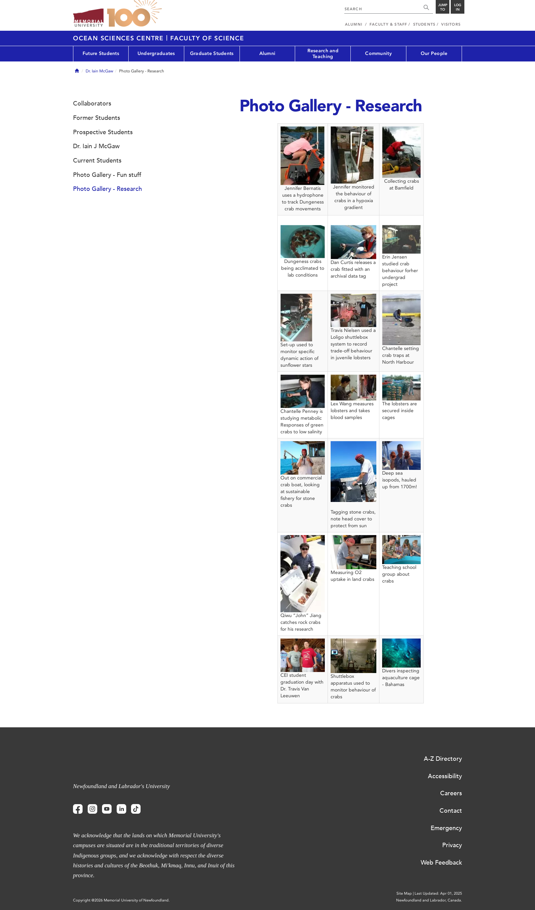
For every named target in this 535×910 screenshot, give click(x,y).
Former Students (96, 118)
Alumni (267, 53)
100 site (134, 13)
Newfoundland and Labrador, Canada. (429, 900)
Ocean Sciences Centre (119, 38)
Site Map (404, 893)
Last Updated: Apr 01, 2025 (438, 893)
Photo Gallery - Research (107, 189)
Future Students (101, 53)
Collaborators (92, 103)
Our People (434, 53)
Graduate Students (212, 53)
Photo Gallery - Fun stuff (107, 175)
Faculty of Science (207, 38)
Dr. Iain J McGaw (96, 146)
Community (378, 53)
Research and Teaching (322, 53)
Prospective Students (103, 132)
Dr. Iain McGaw (99, 71)
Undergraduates (156, 53)
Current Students (97, 160)
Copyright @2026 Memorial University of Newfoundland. (121, 900)
